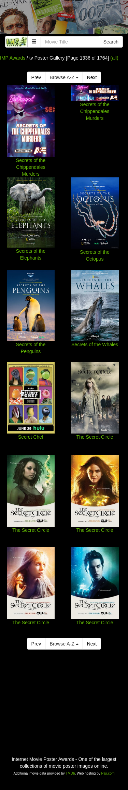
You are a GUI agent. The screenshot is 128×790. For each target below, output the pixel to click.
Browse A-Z (63, 77)
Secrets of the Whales (94, 344)
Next (92, 77)
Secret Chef (30, 437)
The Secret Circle (94, 437)
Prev (36, 77)
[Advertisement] (64, 19)
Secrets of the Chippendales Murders (30, 167)
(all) (114, 58)
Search (110, 42)
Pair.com (108, 773)
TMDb (70, 773)
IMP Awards (12, 58)
